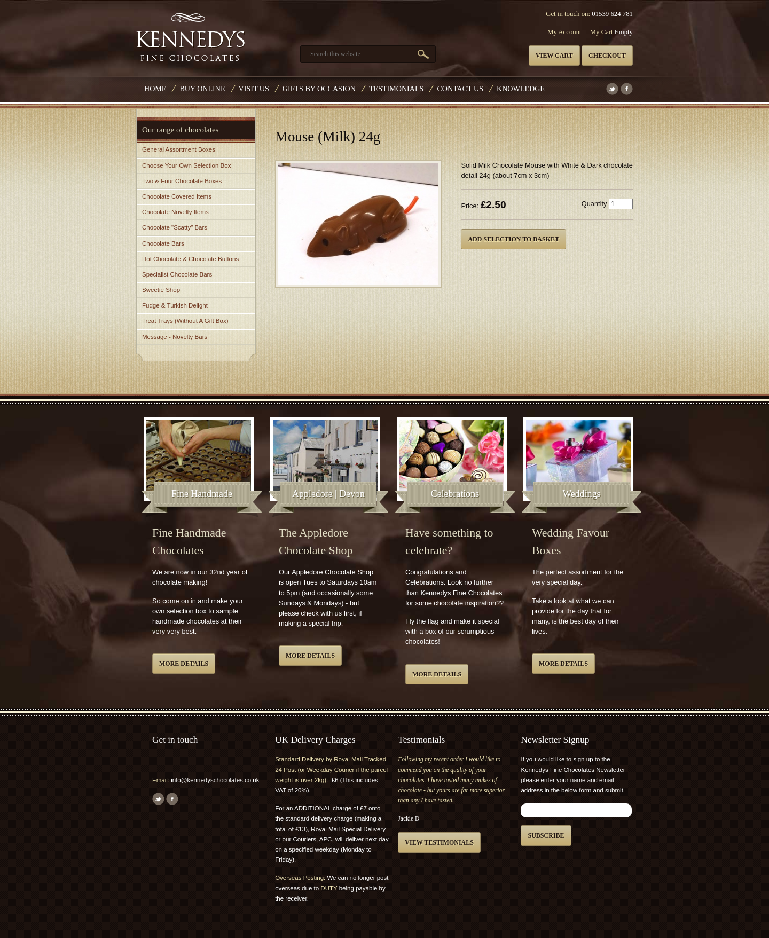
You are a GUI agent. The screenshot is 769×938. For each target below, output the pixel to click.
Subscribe (546, 835)
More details (183, 663)
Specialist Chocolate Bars (177, 274)
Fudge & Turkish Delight (175, 305)
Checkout (607, 55)
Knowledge (521, 88)
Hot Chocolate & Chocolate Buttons (190, 259)
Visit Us (254, 88)
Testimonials (396, 88)
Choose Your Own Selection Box (186, 165)
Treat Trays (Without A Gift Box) (185, 321)
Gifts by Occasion (319, 88)
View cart (554, 55)
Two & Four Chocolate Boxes (182, 181)
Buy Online (202, 88)
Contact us (460, 88)
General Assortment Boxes (178, 149)
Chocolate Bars (163, 243)
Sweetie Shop (161, 290)
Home (155, 88)
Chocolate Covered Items (176, 196)
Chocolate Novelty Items (175, 212)
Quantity (594, 204)
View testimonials (439, 842)
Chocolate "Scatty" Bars (174, 227)
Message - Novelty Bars (174, 337)
